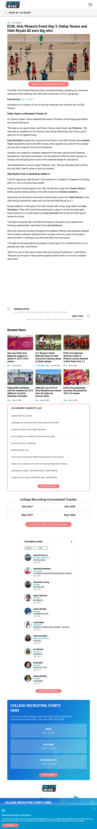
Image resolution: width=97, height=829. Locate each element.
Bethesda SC (38, 600)
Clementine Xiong (41, 582)
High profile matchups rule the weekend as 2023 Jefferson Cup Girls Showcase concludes (20, 392)
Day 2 (31, 99)
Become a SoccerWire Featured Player (48, 84)
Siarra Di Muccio (40, 555)
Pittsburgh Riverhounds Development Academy (52, 573)
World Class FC (39, 560)
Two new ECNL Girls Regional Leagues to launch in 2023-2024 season (18, 357)
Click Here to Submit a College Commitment (48, 524)
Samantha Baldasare (42, 568)
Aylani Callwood (40, 595)
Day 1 (24, 99)
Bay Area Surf (38, 587)
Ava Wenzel (38, 649)
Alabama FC (38, 654)
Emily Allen (38, 662)
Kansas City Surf (40, 667)
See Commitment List (48, 691)
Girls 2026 (69, 506)
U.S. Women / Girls (42, 366)
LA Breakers (38, 681)
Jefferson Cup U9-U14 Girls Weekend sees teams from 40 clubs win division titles (48, 392)
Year (40, 548)
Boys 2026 (70, 514)
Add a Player (48, 775)
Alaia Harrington (40, 635)
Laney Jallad (38, 622)
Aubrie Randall (39, 609)
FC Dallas (37, 640)
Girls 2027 (27, 506)
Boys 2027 (27, 514)
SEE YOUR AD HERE (48, 486)
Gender (29, 548)
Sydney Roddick (40, 676)
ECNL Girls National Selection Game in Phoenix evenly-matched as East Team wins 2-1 (75, 357)
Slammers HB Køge (40, 613)
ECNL (9, 23)
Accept (10, 825)
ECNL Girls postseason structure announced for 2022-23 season (75, 390)
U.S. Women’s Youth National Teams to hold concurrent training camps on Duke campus (48, 357)
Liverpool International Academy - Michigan (51, 627)
